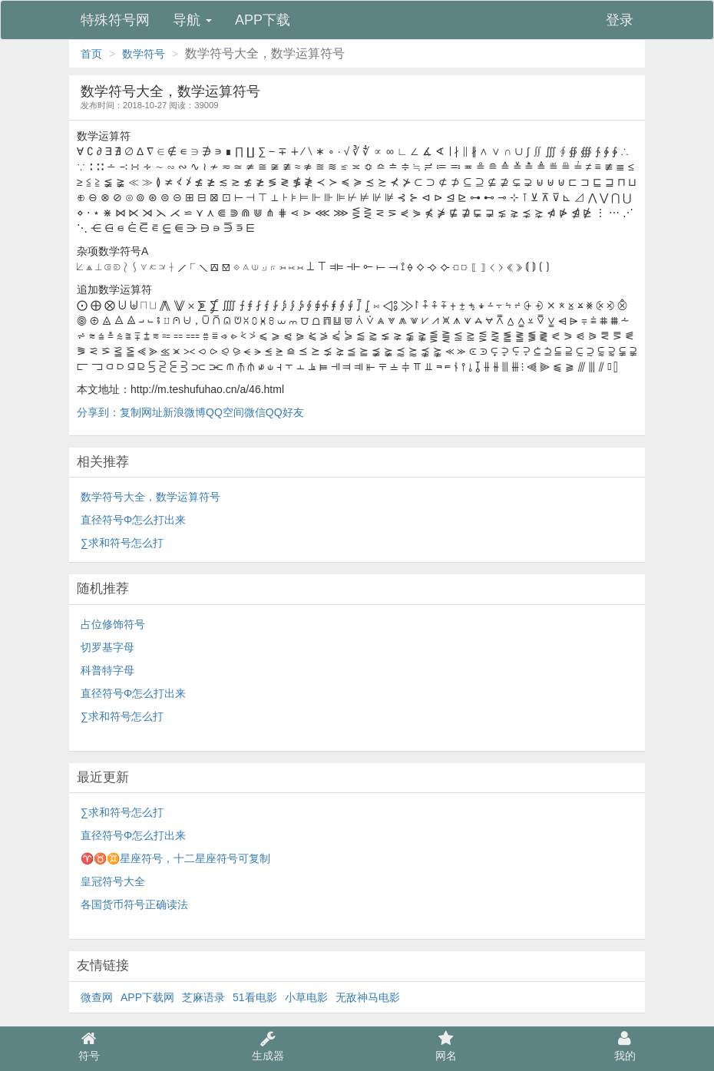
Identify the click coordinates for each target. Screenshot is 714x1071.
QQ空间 (225, 412)
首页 (91, 54)
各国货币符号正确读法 (134, 904)
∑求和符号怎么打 (122, 543)
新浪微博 (184, 412)
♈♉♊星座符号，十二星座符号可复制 (175, 858)
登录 (619, 20)
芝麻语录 (203, 997)
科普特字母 (107, 670)
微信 (255, 412)
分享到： (98, 412)
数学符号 (143, 54)
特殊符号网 (115, 20)
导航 (192, 20)
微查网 (97, 997)
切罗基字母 (107, 647)
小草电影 (306, 997)
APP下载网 (147, 997)
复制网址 (141, 412)
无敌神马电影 (368, 997)
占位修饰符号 (113, 624)
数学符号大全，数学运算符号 (150, 497)
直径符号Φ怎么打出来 (133, 520)
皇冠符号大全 (113, 881)
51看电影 (255, 997)
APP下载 (262, 20)
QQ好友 (285, 412)
